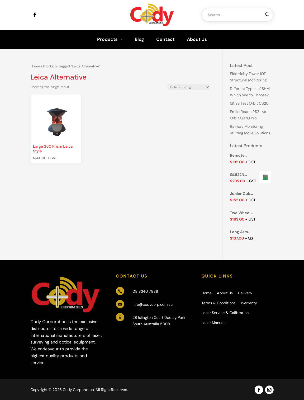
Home (35, 66)
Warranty (249, 303)
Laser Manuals (213, 322)
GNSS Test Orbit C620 (249, 103)
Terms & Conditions (218, 303)
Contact (165, 39)
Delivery (245, 293)
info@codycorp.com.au (153, 304)
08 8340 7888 (145, 291)
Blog (139, 39)
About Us (197, 39)
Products (107, 39)
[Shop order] (188, 87)
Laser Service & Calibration (225, 312)
